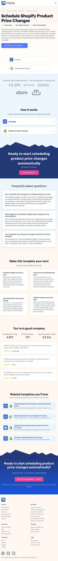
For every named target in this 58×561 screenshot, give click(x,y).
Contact (3, 547)
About (3, 540)
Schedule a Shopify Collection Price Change (28, 437)
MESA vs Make (35, 531)
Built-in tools (5, 509)
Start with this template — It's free (29, 479)
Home (3, 11)
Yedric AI (3, 512)
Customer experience (37, 512)
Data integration (35, 516)
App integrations (6, 514)
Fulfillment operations (37, 514)
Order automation (36, 507)
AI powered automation (38, 518)
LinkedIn (13, 553)
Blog (2, 529)
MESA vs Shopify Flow (37, 527)
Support (3, 545)
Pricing (3, 518)
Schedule (21, 11)
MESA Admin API (6, 534)
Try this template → (29, 173)
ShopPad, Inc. (33, 557)
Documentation (5, 527)
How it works (5, 507)
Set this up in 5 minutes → (14, 45)
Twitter (3, 553)
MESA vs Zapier (35, 529)
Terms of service (35, 542)
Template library (6, 516)
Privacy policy (35, 540)
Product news (5, 531)
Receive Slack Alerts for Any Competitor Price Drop (30, 416)
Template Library (12, 11)
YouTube (8, 553)
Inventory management (38, 509)
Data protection (35, 545)
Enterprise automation (37, 521)
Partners (3, 542)
